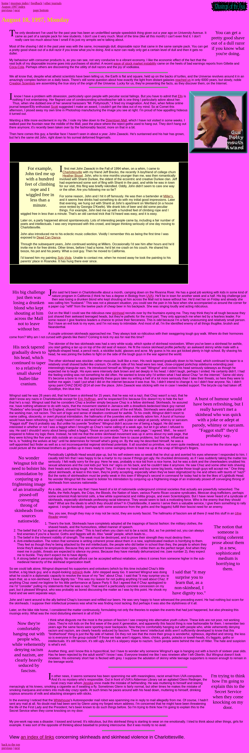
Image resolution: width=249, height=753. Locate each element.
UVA (149, 296)
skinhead (118, 313)
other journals (52, 3)
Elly (180, 96)
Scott (54, 106)
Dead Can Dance (48, 237)
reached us (183, 80)
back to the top (11, 744)
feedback (36, 3)
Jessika (88, 683)
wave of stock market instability (134, 63)
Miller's (168, 196)
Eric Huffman (87, 399)
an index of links (37, 737)
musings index (20, 3)
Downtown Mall (116, 120)
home (5, 3)
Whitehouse (62, 700)
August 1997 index (13, 6)
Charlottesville (72, 172)
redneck (77, 572)
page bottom (41, 10)
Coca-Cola (16, 67)
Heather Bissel (73, 175)
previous (7, 10)
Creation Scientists (22, 83)
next (17, 10)
